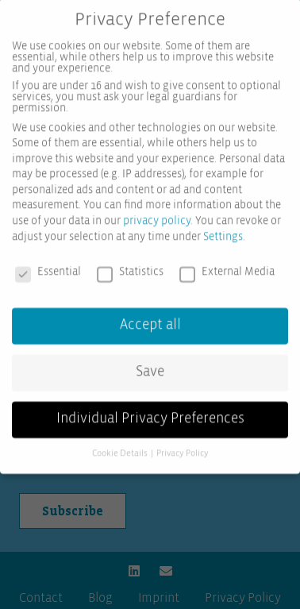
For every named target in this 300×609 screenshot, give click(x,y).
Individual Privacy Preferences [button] (150, 409)
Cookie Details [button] (120, 444)
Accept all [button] (150, 316)
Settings (223, 227)
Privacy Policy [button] (182, 444)
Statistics (130, 262)
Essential (48, 262)
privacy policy (156, 211)
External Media (227, 262)
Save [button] (150, 363)
